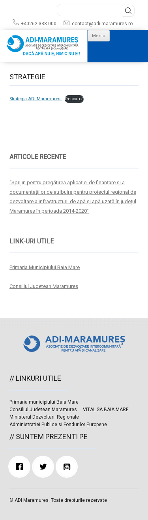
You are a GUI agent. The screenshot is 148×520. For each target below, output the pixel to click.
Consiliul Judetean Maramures (43, 286)
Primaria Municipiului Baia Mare (44, 267)
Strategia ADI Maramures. (35, 98)
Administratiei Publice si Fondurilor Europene (58, 424)
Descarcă (74, 98)
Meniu (98, 35)
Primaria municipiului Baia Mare (44, 402)
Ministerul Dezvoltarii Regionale (44, 417)
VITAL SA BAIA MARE (106, 409)
